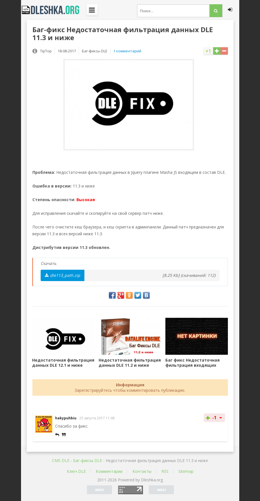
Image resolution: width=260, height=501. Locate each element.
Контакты (141, 471)
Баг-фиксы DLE (87, 460)
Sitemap (186, 471)
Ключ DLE (76, 471)
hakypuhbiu (65, 418)
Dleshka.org (53, 10)
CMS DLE (60, 460)
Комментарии (109, 471)
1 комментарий (127, 50)
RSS (165, 471)
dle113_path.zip (62, 275)
